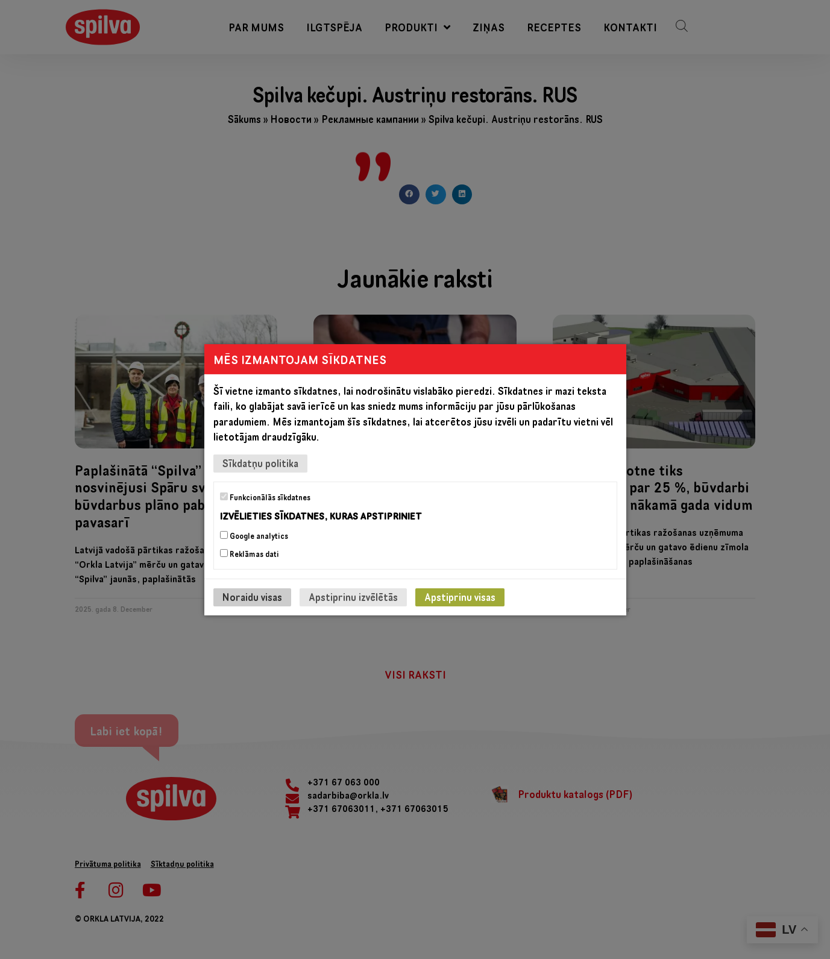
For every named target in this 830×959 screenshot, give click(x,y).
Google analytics (254, 536)
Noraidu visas (252, 597)
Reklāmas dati (249, 554)
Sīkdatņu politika (260, 462)
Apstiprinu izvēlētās (353, 597)
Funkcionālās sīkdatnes (265, 497)
